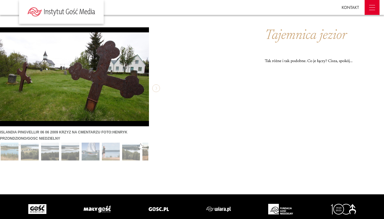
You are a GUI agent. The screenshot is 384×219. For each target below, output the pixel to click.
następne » (156, 88)
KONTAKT (350, 7)
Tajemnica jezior (306, 35)
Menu (372, 7)
